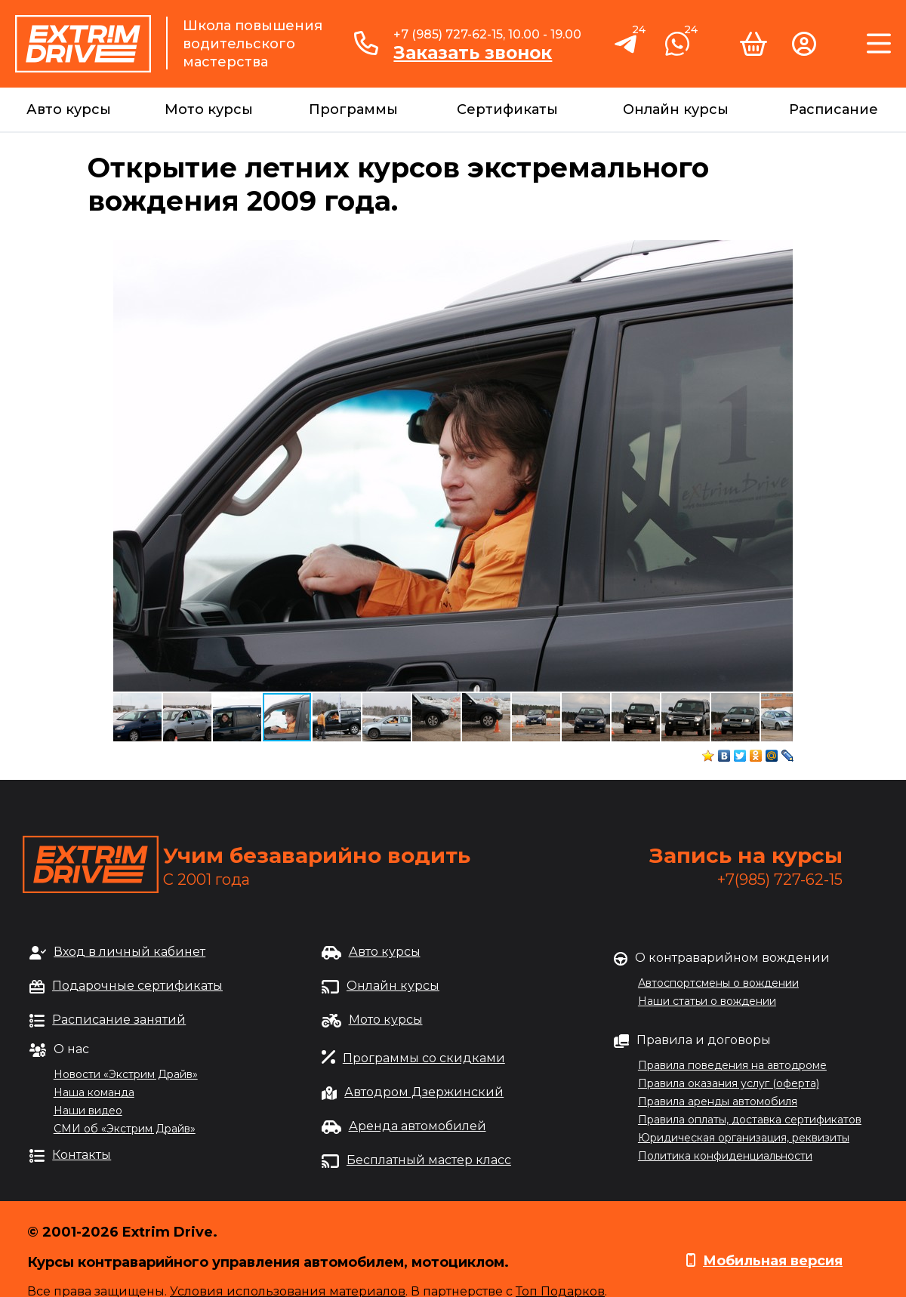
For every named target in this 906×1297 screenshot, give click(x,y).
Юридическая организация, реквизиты (743, 1138)
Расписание (833, 109)
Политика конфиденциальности (725, 1156)
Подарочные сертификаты (137, 985)
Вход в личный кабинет (129, 951)
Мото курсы (209, 109)
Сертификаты (507, 109)
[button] (779, 254)
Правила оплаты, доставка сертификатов (749, 1119)
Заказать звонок (472, 52)
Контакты (81, 1155)
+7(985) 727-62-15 (780, 879)
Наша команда (94, 1092)
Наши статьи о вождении (707, 1001)
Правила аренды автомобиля (717, 1101)
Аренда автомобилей (417, 1126)
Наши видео (88, 1110)
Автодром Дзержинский (424, 1092)
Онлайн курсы (676, 109)
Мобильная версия (773, 1260)
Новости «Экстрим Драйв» (126, 1074)
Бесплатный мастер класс (429, 1160)
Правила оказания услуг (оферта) (728, 1083)
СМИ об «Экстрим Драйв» (125, 1128)
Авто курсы (68, 109)
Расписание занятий (119, 1019)
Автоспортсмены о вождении (718, 983)
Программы (353, 109)
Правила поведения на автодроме (732, 1065)
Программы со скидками (424, 1058)
